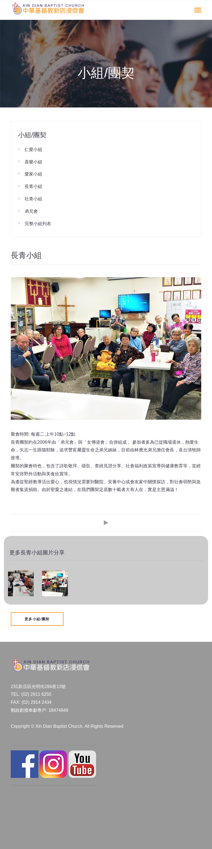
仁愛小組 (33, 149)
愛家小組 (33, 174)
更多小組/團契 (37, 619)
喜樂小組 (33, 162)
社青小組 (33, 198)
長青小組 (33, 186)
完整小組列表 (38, 223)
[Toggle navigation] (197, 11)
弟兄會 (31, 211)
